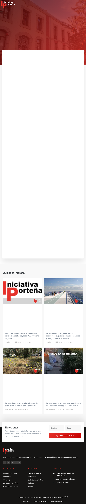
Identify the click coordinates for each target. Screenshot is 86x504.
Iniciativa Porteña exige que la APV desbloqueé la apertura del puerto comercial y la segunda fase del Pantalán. (63, 337)
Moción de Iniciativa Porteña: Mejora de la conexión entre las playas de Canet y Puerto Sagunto (22, 337)
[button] (83, 4)
